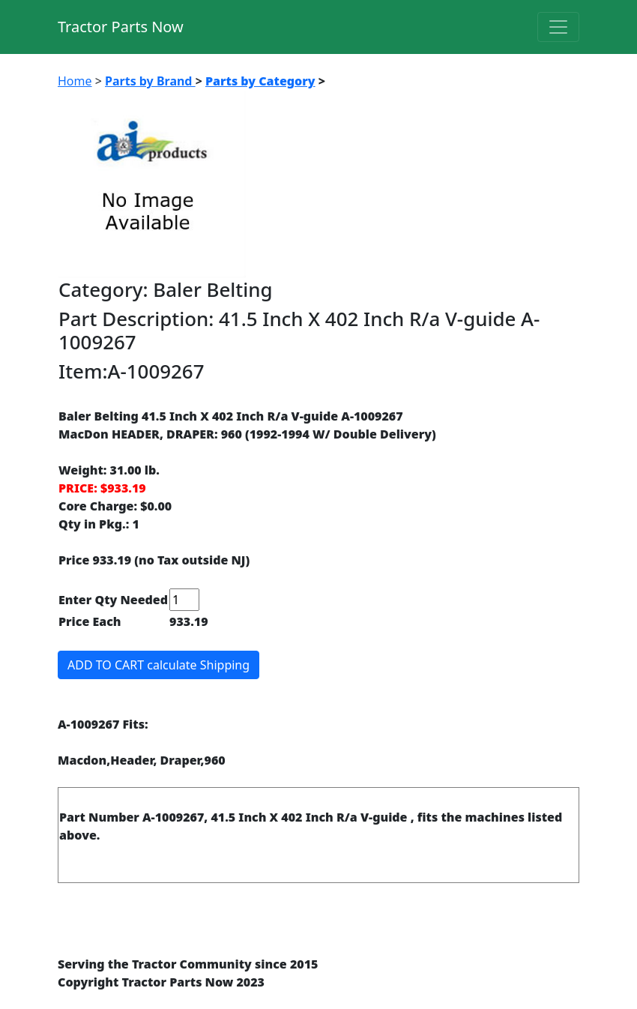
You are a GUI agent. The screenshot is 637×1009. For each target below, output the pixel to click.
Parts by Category (260, 81)
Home (75, 81)
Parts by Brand (150, 81)
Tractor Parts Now (121, 26)
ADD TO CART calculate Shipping (158, 665)
